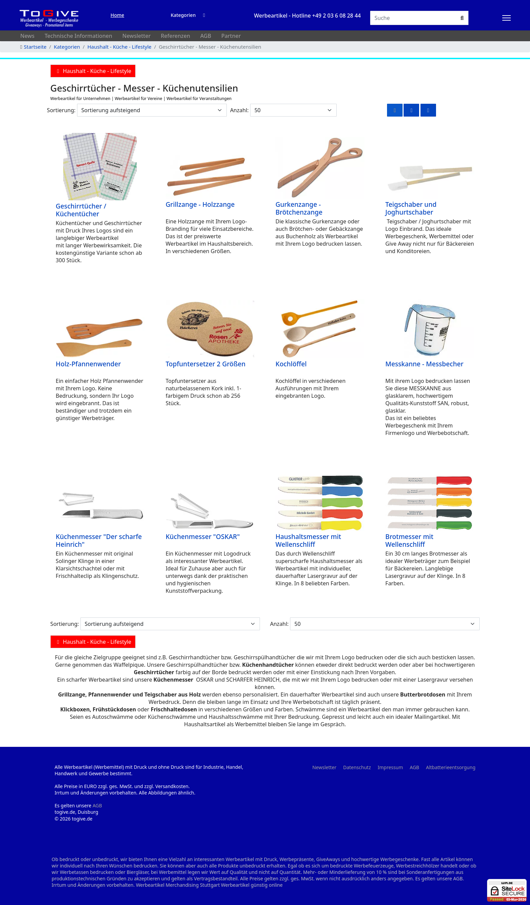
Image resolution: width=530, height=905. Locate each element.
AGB (205, 36)
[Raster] (395, 110)
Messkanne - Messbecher (424, 363)
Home (117, 15)
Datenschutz (357, 767)
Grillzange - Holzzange (200, 204)
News (27, 36)
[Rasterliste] (411, 110)
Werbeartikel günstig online (252, 885)
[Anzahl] (293, 110)
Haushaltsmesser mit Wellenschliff (308, 540)
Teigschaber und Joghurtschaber (410, 208)
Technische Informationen (78, 36)
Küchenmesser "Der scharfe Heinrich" (99, 540)
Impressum (390, 767)
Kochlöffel (291, 363)
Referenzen (175, 36)
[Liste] (428, 110)
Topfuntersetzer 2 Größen (205, 363)
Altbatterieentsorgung (450, 767)
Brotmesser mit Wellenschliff (409, 540)
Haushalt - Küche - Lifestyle (93, 71)
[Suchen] (413, 18)
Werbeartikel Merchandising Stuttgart (178, 885)
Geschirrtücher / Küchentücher (81, 209)
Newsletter (136, 36)
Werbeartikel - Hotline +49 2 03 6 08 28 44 (307, 15)
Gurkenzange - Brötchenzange (298, 208)
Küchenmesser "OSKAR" (203, 536)
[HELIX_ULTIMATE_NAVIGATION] (506, 18)
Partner (231, 36)
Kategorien (183, 15)
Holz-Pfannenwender (88, 363)
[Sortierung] (152, 110)
